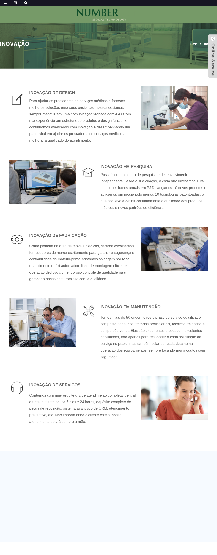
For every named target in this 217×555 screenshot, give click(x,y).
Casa (193, 44)
